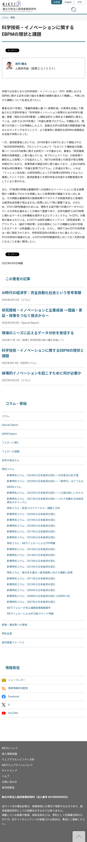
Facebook (13, 696)
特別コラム (8, 469)
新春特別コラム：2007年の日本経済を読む (31, 601)
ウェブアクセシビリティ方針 (18, 759)
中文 (80, 2)
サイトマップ (9, 770)
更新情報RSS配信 (18, 688)
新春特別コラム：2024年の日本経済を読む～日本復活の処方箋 (42, 475)
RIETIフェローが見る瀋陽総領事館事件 (29, 607)
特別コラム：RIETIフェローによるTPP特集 (31, 543)
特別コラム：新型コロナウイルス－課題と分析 (33, 508)
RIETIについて (10, 748)
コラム (5, 416)
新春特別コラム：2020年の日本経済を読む (31, 514)
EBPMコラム (14, 487)
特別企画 (7, 633)
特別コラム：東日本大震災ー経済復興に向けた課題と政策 (40, 572)
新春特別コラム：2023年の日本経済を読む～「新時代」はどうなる (45, 481)
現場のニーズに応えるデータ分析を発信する (38, 333)
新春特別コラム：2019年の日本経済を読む (31, 519)
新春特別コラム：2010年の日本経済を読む (31, 584)
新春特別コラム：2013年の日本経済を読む (31, 560)
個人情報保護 (9, 753)
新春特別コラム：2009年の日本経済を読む (31, 590)
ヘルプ (5, 776)
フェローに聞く (11, 442)
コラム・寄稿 (8, 17)
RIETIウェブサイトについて (17, 765)
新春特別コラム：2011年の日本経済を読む (31, 578)
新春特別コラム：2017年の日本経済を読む (31, 531)
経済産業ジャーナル (13, 642)
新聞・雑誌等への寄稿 (14, 624)
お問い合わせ (9, 781)
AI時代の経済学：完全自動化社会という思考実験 (41, 293)
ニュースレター (17, 680)
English (68, 2)
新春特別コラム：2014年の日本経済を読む (31, 555)
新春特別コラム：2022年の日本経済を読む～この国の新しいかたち (45, 492)
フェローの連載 (11, 451)
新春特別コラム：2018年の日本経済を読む (31, 525)
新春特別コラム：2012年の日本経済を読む (31, 566)
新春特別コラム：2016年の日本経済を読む (31, 537)
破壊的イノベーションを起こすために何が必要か (41, 373)
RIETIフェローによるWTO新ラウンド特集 (30, 613)
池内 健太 (21, 64)
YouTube (13, 712)
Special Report (10, 424)
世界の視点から (11, 460)
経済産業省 (8, 787)
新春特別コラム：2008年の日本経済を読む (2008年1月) (38, 596)
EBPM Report (9, 433)
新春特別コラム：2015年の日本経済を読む (31, 549)
